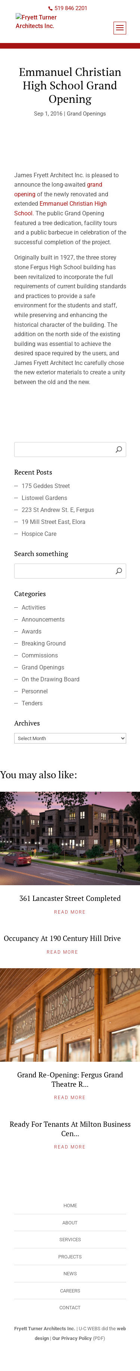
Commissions (40, 655)
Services (70, 1239)
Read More (70, 912)
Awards (31, 631)
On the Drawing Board (51, 679)
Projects (70, 1257)
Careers (70, 1291)
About (70, 1223)
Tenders (32, 703)
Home (70, 1205)
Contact (70, 1307)
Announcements (43, 619)
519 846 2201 (71, 8)
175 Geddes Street (46, 486)
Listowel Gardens (44, 498)
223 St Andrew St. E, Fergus (58, 509)
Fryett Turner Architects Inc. (44, 1328)
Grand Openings (86, 113)
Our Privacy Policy (72, 1338)
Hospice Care (39, 533)
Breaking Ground (44, 643)
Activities (34, 607)
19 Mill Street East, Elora (53, 521)
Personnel (35, 691)
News (70, 1273)
